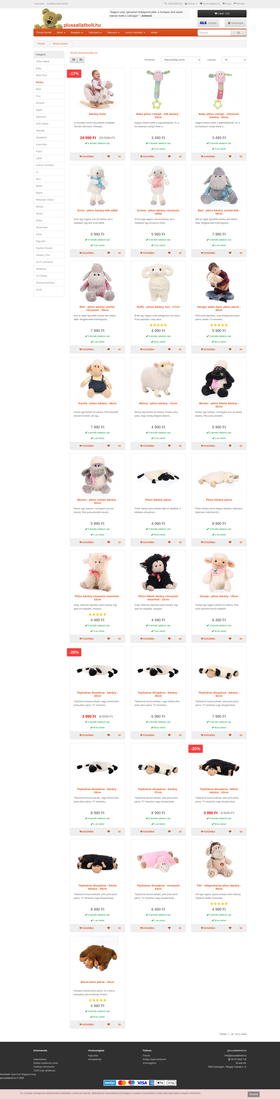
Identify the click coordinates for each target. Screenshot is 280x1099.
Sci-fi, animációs (44, 262)
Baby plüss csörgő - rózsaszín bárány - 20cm (219, 115)
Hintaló (154, 32)
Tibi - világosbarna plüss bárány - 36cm (219, 887)
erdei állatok (42, 123)
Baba (38, 68)
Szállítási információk (57, 3)
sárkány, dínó (43, 255)
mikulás (40, 206)
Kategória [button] (77, 32)
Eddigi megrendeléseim (154, 1059)
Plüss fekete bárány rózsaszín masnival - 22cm (158, 598)
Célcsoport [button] (95, 32)
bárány (40, 82)
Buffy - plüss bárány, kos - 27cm (158, 306)
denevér (40, 103)
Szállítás (208, 22)
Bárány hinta (97, 114)
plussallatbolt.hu (237, 1050)
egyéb (39, 110)
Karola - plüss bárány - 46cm (97, 403)
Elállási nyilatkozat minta (45, 1063)
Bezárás (254, 1094)
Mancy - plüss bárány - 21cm (158, 403)
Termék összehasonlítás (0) (83, 53)
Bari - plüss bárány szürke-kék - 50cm (219, 212)
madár (39, 186)
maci (38, 179)
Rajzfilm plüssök (44, 248)
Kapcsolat (39, 3)
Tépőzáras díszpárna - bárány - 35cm (158, 694)
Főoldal (41, 43)
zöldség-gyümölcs (45, 282)
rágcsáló (40, 241)
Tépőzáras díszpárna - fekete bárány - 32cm (219, 790)
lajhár (39, 158)
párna (39, 234)
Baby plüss (41, 75)
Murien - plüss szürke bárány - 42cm (97, 501)
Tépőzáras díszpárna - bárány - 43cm (97, 790)
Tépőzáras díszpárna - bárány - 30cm (97, 694)
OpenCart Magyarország (23, 1074)
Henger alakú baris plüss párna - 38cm (219, 308)
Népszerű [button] (113, 32)
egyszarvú (41, 117)
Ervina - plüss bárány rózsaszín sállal (158, 212)
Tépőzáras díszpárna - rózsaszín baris (158, 887)
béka (38, 89)
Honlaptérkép (94, 1059)
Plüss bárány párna (158, 499)
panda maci (42, 227)
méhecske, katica (45, 199)
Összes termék (43, 32)
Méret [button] (61, 32)
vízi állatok (41, 276)
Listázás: (211, 60)
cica (38, 96)
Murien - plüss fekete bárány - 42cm (219, 405)
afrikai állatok (43, 61)
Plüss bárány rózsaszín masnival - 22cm (97, 598)
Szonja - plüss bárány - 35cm (219, 596)
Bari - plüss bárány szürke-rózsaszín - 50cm (98, 308)
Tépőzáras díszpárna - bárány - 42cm (218, 694)
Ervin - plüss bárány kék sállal (97, 210)
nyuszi (39, 213)
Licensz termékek (45, 165)
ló (37, 172)
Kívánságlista (149, 1063)
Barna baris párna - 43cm (97, 981)
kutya (39, 151)
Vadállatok (41, 269)
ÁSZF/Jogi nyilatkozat (44, 1070)
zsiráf (38, 289)
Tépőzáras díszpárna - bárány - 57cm (158, 790)
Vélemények (235, 23)
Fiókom (146, 1055)
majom (39, 193)
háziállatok (41, 137)
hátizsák (40, 130)
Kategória (40, 54)
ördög (39, 220)
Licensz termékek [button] (135, 32)
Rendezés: (150, 60)
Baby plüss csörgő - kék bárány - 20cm (158, 115)
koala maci (41, 144)
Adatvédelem (40, 1059)
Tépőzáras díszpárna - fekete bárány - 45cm (97, 887)
